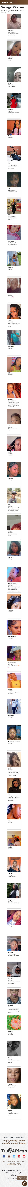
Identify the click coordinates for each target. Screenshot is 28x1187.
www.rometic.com (14, 1181)
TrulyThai (6, 1140)
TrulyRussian (9, 1142)
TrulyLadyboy (6, 1143)
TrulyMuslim (22, 1143)
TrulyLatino (14, 1143)
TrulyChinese (13, 1140)
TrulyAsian (22, 1140)
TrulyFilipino (18, 1142)
